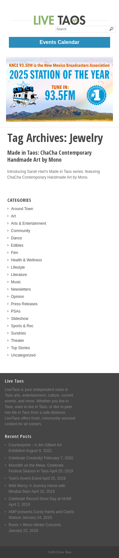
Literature (19, 274)
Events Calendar (59, 42)
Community (20, 231)
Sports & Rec (22, 326)
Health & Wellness (26, 260)
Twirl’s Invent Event (25, 478)
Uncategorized (23, 355)
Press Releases (24, 304)
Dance (16, 238)
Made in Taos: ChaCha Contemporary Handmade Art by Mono (49, 156)
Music (16, 282)
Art (13, 216)
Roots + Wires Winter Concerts (35, 525)
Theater (17, 340)
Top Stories (20, 348)
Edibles (17, 245)
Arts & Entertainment (28, 223)
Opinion (17, 296)
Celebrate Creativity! (26, 458)
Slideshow (20, 318)
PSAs (16, 311)
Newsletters (21, 289)
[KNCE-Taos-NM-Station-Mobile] (59, 120)
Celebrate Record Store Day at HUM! (40, 499)
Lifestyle (18, 267)
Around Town (22, 209)
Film (14, 253)
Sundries (18, 333)
